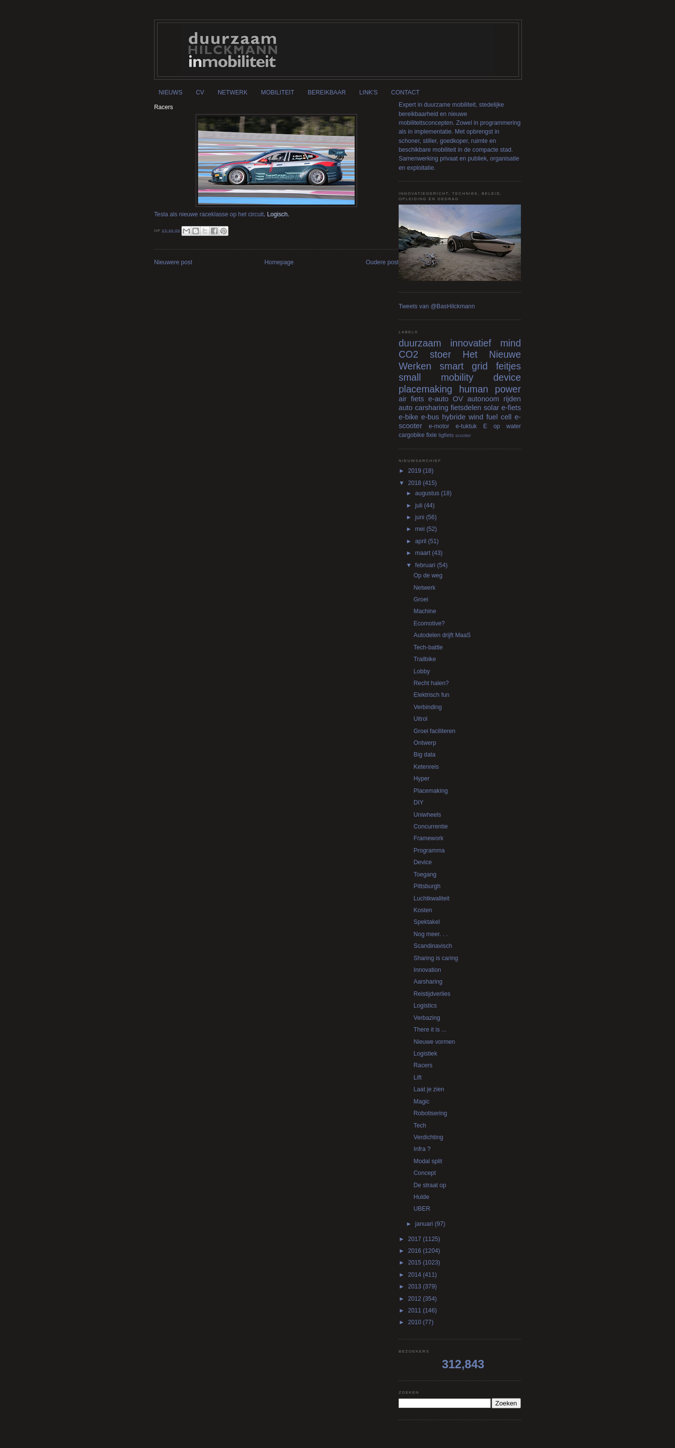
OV (458, 399)
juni (420, 517)
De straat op (430, 1185)
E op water (502, 426)
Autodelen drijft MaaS (442, 635)
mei (421, 529)
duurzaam (420, 343)
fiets (417, 399)
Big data (425, 754)
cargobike (412, 435)
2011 (415, 1310)
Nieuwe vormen (434, 1041)
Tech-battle (428, 647)
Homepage (279, 262)
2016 (415, 1250)
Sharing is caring (436, 958)
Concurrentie (431, 826)
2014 (415, 1274)
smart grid (464, 366)
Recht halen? (431, 683)
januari (425, 1223)
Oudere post (382, 262)
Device (423, 862)
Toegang (425, 874)
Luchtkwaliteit (432, 898)
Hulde (421, 1197)
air (402, 399)
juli (419, 505)
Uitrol (421, 718)
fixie (431, 435)
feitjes (508, 366)
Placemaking (431, 790)
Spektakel (427, 922)
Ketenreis (426, 766)
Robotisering (431, 1113)
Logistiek (425, 1053)
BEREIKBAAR (327, 92)
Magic (422, 1101)
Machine (425, 611)
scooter (463, 435)
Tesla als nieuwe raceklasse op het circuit (209, 214)
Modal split (428, 1161)
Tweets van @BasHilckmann (437, 306)
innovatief (470, 343)
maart (423, 553)
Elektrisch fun (432, 694)
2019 (415, 470)
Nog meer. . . (431, 934)
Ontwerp (425, 742)
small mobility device (460, 377)
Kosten (423, 910)
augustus (428, 493)
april (421, 541)
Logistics (425, 1005)
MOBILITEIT (277, 92)
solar (491, 408)
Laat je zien (429, 1089)
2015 (415, 1262)
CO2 (408, 354)
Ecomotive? (429, 623)
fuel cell (499, 417)
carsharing (431, 408)
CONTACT (405, 92)
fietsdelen (465, 408)
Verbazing (427, 1017)
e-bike (408, 417)
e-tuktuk (465, 426)
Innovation (427, 969)
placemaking (425, 389)
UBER (422, 1208)
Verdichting (428, 1137)
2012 (415, 1298)
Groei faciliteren (435, 731)
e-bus (430, 417)
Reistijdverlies (432, 993)
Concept (425, 1173)
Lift (418, 1077)
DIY (419, 802)
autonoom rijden (494, 399)
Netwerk (425, 587)
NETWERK (233, 92)
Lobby (422, 671)
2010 (415, 1322)
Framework (429, 838)
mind (510, 343)
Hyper (422, 778)
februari (426, 565)
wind (476, 417)
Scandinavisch (433, 945)
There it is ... (430, 1029)
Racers (423, 1065)
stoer (440, 354)
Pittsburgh (427, 886)
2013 (415, 1286)
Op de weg (428, 575)
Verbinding (428, 707)
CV (200, 92)
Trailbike (425, 659)
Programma (429, 850)
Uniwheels (427, 814)
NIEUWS (170, 92)
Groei (421, 599)
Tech (420, 1125)
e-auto (438, 399)
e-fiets (511, 408)
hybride (454, 417)
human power (490, 389)
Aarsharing (428, 981)
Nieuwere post (173, 262)
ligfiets (446, 435)
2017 (415, 1239)
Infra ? (422, 1149)
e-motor (439, 426)
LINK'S (368, 92)
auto (406, 408)
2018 (415, 483)
